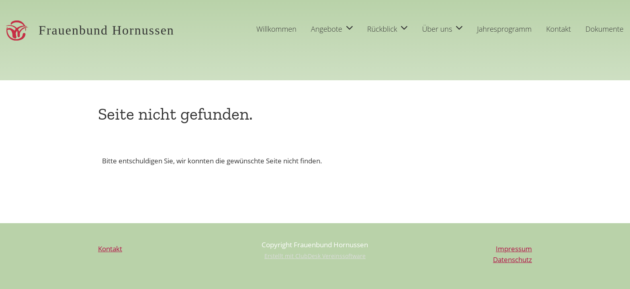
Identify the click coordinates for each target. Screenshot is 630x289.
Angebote (332, 28)
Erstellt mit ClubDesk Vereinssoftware (315, 256)
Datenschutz (512, 259)
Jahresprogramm (504, 29)
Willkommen (276, 29)
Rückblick (387, 28)
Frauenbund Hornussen (106, 30)
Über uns (442, 28)
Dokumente (604, 29)
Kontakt (558, 29)
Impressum (514, 248)
